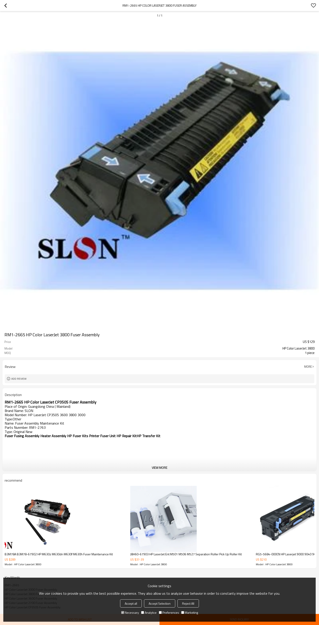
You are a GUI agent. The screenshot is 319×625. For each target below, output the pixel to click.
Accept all (131, 603)
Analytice (149, 612)
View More (159, 467)
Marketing (189, 612)
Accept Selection (160, 603)
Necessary (130, 612)
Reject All (188, 603)
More (308, 366)
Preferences (169, 612)
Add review (19, 379)
